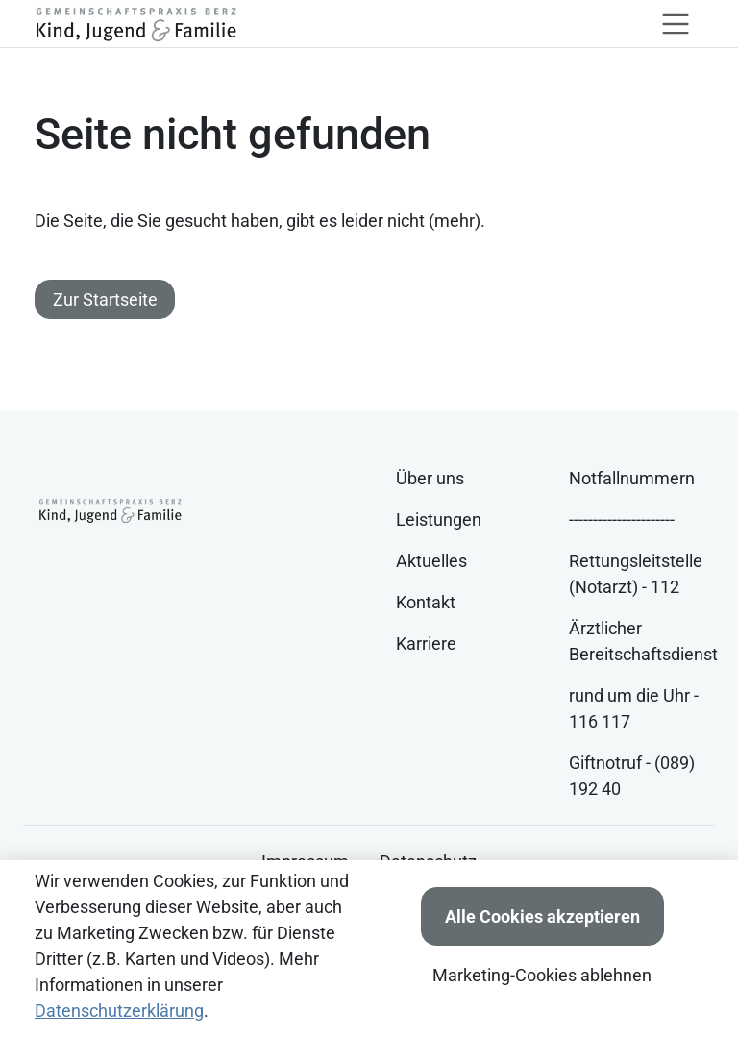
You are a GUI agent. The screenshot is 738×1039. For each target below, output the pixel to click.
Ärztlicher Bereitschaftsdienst (643, 641)
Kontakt (425, 602)
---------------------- (622, 519)
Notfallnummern (632, 478)
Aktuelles (431, 561)
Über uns (430, 478)
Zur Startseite (105, 299)
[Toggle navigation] (675, 24)
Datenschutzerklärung (119, 1011)
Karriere (426, 643)
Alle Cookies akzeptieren (542, 916)
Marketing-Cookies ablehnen (542, 975)
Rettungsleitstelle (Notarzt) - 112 (635, 574)
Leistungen (438, 519)
